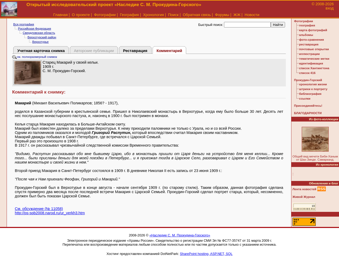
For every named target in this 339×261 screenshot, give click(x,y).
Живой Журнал (303, 196)
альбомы (306, 34)
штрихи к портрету (313, 89)
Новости (252, 15)
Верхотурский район (42, 37)
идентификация (311, 63)
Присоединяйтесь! (308, 105)
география (307, 25)
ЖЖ (237, 15)
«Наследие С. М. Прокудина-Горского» (179, 235)
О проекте (81, 15)
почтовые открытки (314, 49)
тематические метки (314, 58)
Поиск (173, 15)
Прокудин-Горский (308, 80)
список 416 (307, 72)
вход (330, 8)
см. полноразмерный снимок (34, 56)
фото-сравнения (311, 39)
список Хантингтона (314, 68)
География (129, 15)
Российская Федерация (34, 28)
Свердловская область (39, 32)
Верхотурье (40, 41)
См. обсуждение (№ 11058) (39, 209)
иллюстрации (309, 53)
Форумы (222, 15)
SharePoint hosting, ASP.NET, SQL (206, 254)
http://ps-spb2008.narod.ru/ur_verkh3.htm (50, 213)
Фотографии (105, 15)
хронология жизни (313, 84)
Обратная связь (197, 15)
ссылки (304, 98)
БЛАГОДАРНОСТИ (308, 113)
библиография (310, 93)
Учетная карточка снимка (41, 51)
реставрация (308, 44)
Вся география (23, 24)
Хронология (153, 15)
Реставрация (135, 51)
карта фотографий (313, 30)
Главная (60, 15)
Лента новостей (304, 189)
